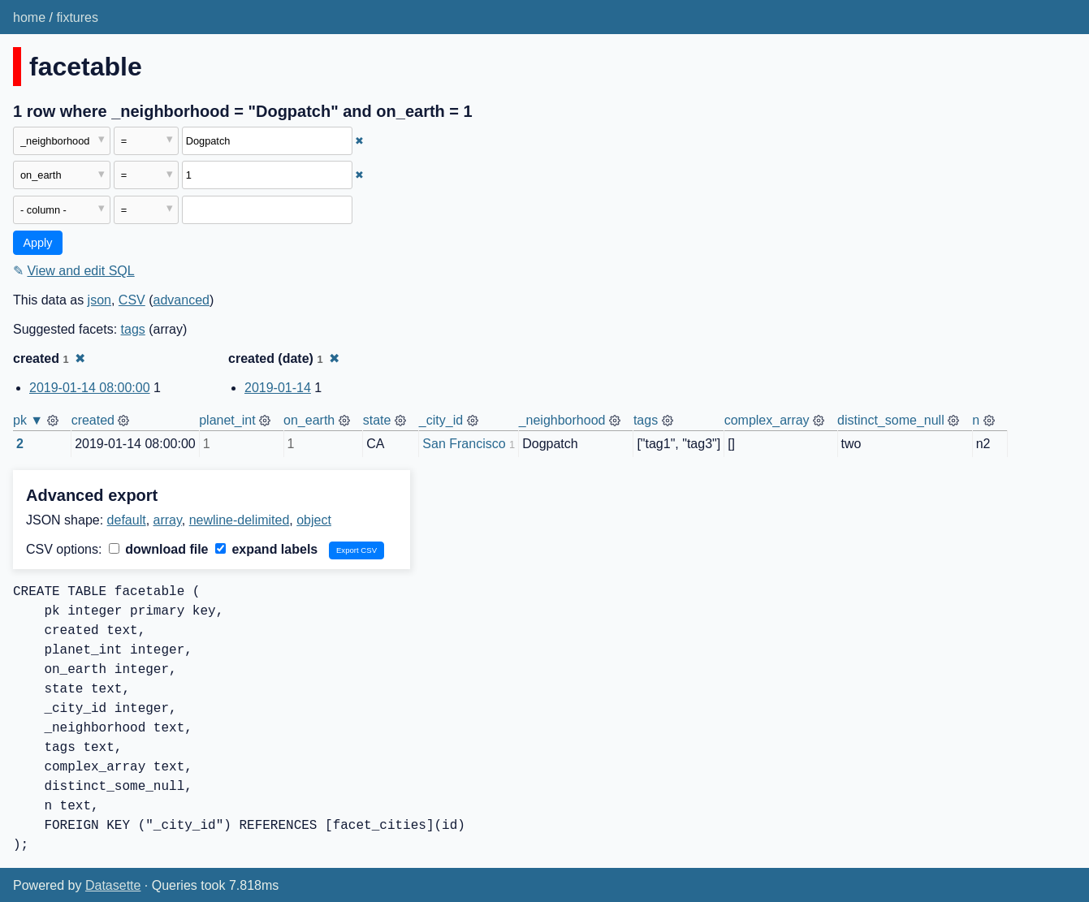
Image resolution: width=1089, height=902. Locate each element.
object (313, 520)
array (167, 520)
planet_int (227, 420)
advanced (181, 300)
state (377, 420)
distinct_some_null (890, 420)
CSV (132, 300)
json (99, 300)
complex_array (767, 420)
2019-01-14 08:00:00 (89, 388)
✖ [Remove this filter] (359, 141)
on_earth (309, 420)
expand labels (266, 549)
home (29, 17)
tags (133, 329)
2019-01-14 (277, 388)
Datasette (112, 885)
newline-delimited (239, 520)
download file (159, 549)
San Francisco (463, 444)
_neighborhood (562, 420)
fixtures (77, 17)
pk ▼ (28, 420)
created (93, 420)
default (126, 520)
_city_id (441, 420)
